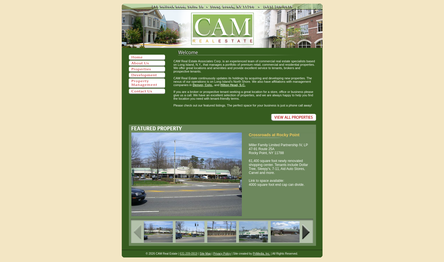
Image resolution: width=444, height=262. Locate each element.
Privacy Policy (222, 253)
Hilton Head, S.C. (233, 85)
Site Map (205, 253)
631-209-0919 (188, 253)
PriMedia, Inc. (261, 253)
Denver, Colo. (202, 85)
